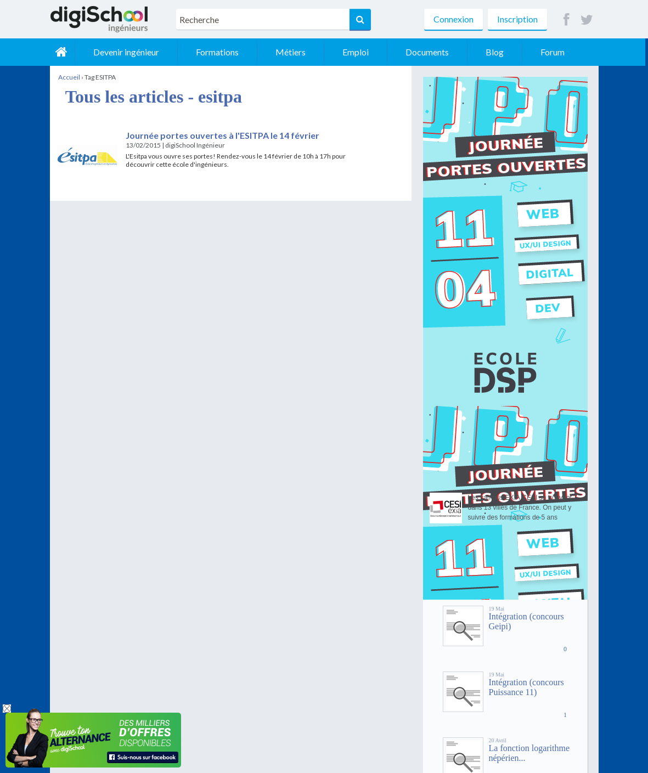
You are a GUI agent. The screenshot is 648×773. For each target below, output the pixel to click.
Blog (497, 52)
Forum (555, 52)
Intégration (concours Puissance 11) (526, 687)
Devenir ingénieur (129, 52)
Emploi (358, 52)
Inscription (517, 19)
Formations (220, 52)
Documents (430, 52)
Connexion (453, 19)
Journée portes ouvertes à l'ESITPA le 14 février (222, 135)
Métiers (293, 52)
